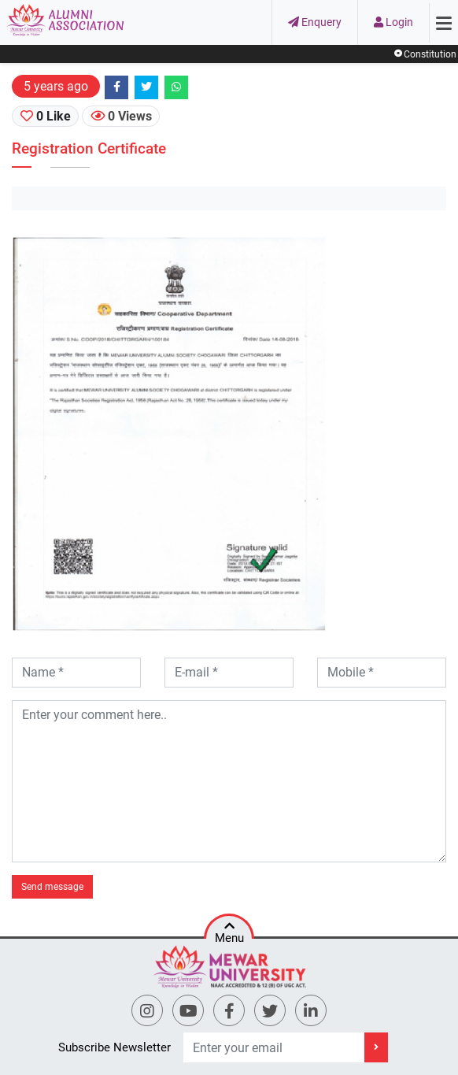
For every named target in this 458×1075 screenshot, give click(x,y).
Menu (229, 929)
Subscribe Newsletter (114, 1047)
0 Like (45, 116)
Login (393, 22)
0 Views (121, 116)
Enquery (315, 22)
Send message (52, 886)
